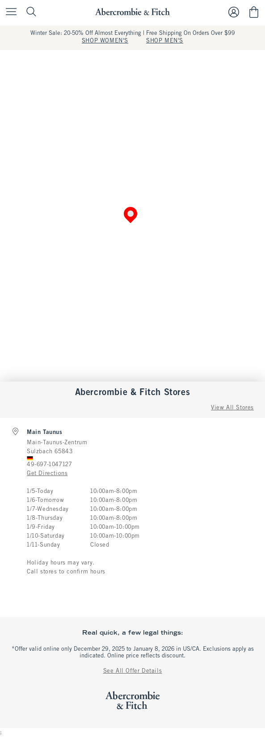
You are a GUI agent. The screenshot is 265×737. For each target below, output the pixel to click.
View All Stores (232, 408)
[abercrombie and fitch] (132, 12)
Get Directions (47, 473)
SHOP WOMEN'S (105, 41)
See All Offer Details (132, 671)
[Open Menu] (9, 12)
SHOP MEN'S (164, 41)
